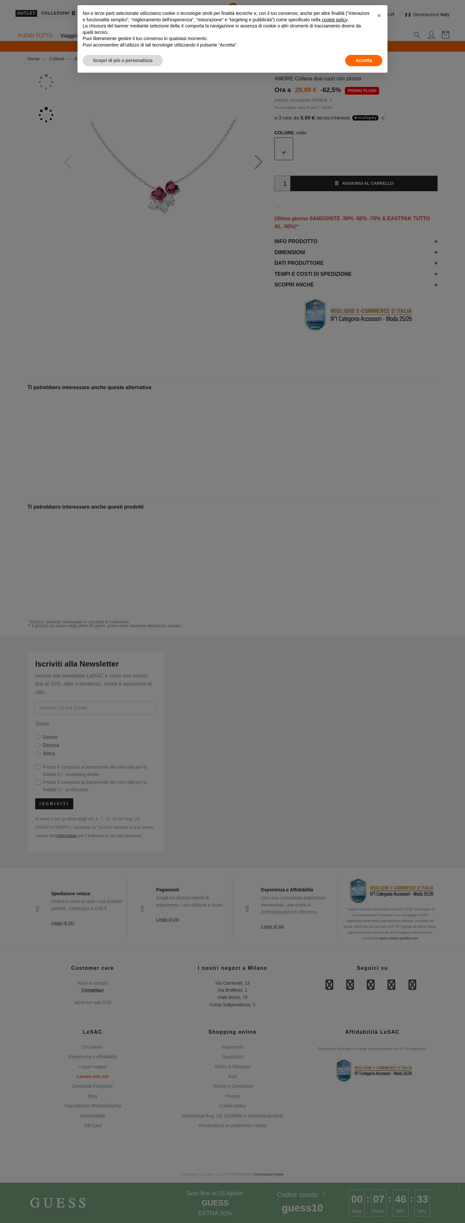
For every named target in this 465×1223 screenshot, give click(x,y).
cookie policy (334, 19)
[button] (379, 15)
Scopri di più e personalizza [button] (122, 60)
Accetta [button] (364, 60)
